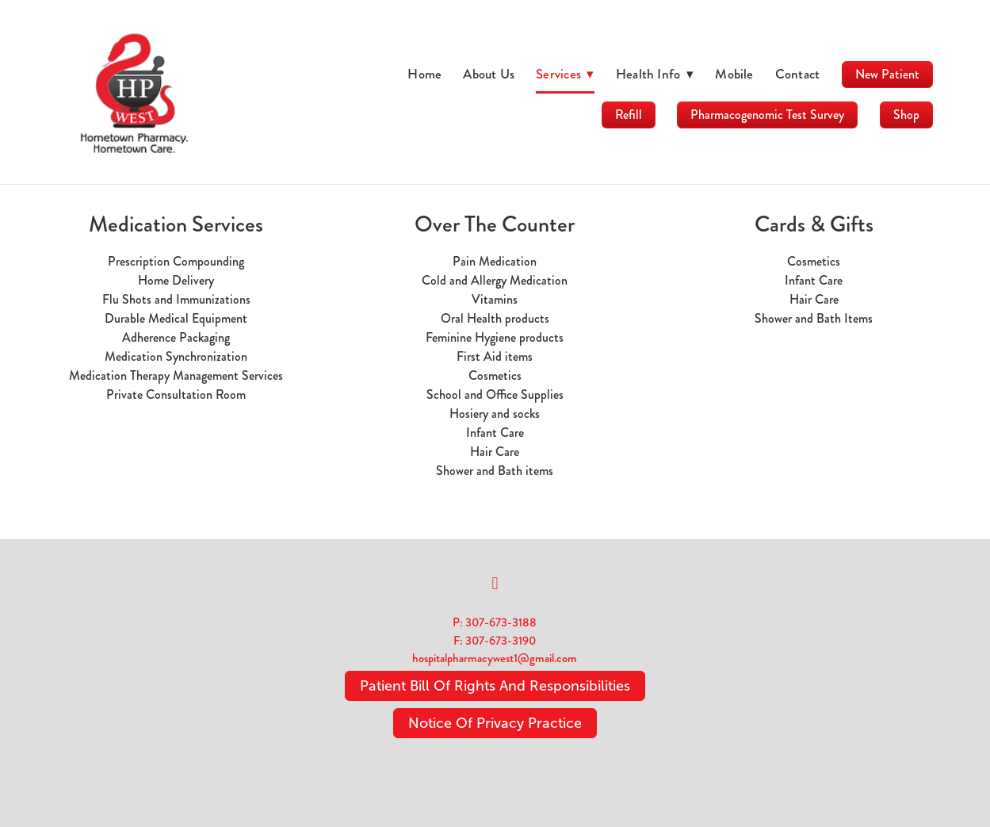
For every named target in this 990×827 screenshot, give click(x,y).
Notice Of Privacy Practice (495, 723)
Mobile (734, 73)
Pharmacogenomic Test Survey (767, 114)
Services (565, 73)
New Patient (887, 74)
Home (424, 73)
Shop (906, 114)
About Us (488, 73)
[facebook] (494, 583)
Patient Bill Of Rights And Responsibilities (495, 686)
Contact (797, 73)
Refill (628, 114)
